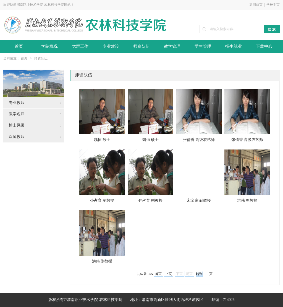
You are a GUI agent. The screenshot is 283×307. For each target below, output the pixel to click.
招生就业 (233, 46)
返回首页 (256, 5)
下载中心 (264, 46)
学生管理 (203, 46)
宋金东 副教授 (199, 200)
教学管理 (172, 46)
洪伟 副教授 (247, 200)
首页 (19, 46)
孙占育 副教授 (102, 200)
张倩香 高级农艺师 (199, 140)
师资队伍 (141, 46)
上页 (168, 274)
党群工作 (80, 46)
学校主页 (273, 5)
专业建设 (111, 46)
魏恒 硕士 (102, 140)
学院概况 (49, 46)
